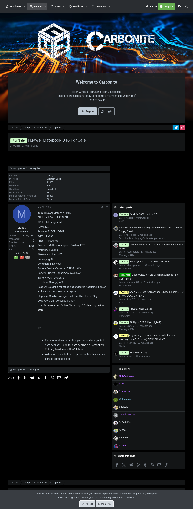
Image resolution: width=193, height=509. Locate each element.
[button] (24, 6)
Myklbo (16, 146)
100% (25, 253)
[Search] (186, 6)
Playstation (124, 316)
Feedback (78, 6)
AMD (121, 221)
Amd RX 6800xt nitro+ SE (138, 214)
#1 (107, 207)
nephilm (123, 437)
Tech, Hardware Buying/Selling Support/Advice (142, 238)
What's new (15, 6)
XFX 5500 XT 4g (133, 352)
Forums (38, 6)
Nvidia (122, 346)
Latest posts (125, 207)
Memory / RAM (126, 255)
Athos (122, 430)
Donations (101, 6)
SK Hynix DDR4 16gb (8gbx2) (140, 322)
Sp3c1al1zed (126, 422)
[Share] (102, 207)
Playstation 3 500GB (135, 308)
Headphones (125, 268)
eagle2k (123, 406)
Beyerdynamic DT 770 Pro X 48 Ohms (144, 261)
